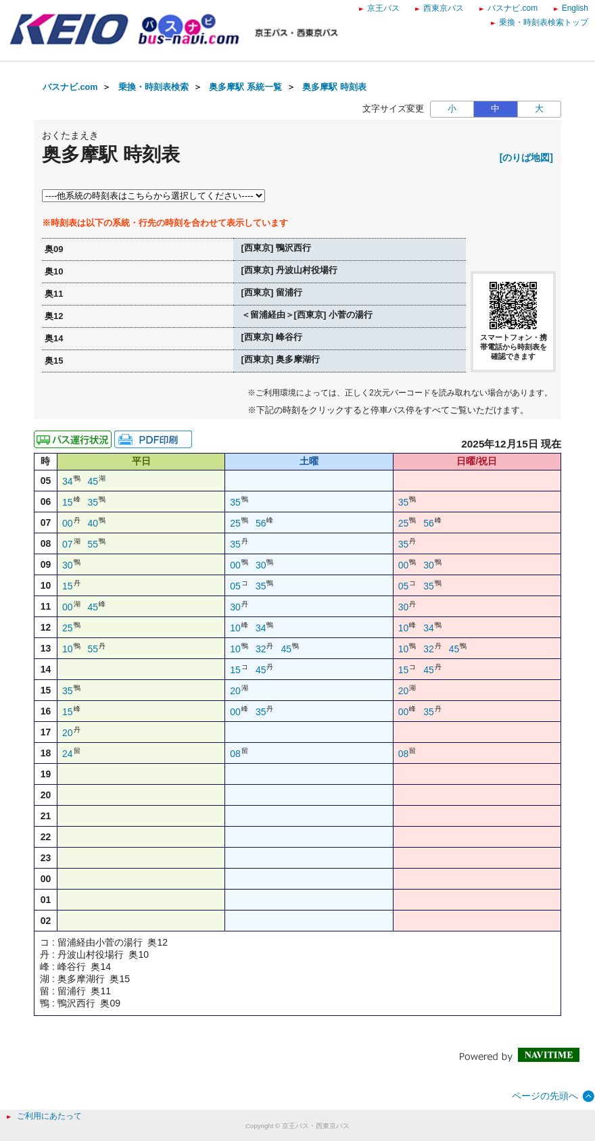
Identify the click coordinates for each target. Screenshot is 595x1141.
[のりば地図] (526, 157)
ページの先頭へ (545, 1095)
